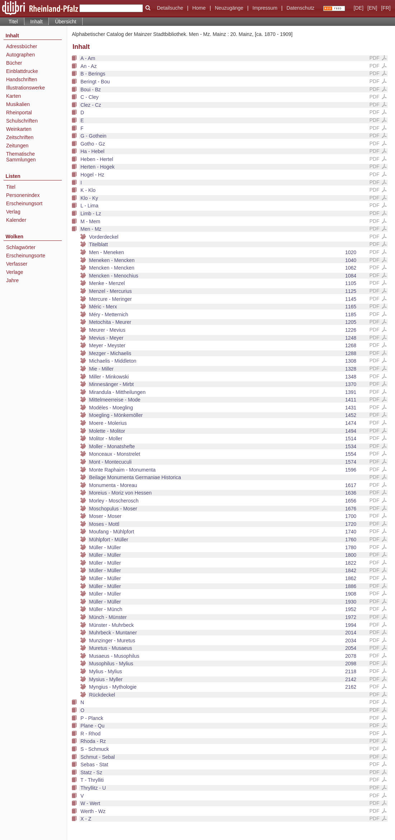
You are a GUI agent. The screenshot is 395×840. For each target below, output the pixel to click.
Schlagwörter (21, 247)
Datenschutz (301, 8)
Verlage (14, 272)
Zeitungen (17, 145)
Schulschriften (22, 121)
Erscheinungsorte (25, 255)
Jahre (12, 280)
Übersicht (65, 21)
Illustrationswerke (25, 88)
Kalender (16, 220)
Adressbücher (21, 46)
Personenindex (23, 195)
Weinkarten (19, 129)
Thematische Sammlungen (21, 156)
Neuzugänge (229, 8)
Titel (13, 21)
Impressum (264, 8)
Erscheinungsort (24, 203)
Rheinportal (19, 112)
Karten (13, 96)
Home (198, 8)
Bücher (14, 63)
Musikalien (18, 104)
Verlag (13, 212)
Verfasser (16, 264)
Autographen (20, 55)
